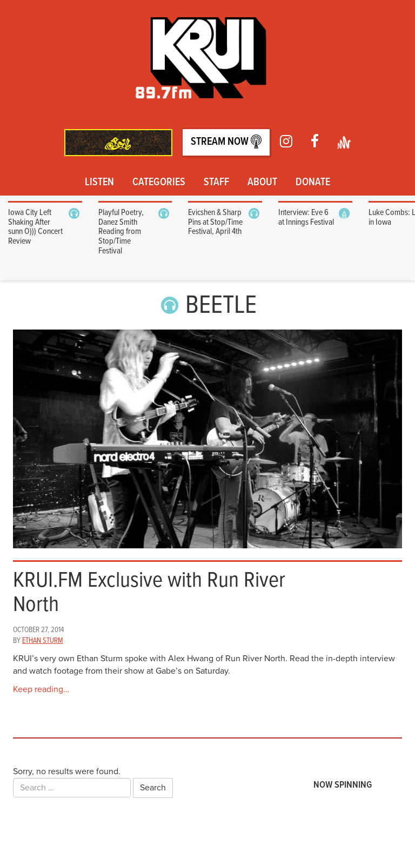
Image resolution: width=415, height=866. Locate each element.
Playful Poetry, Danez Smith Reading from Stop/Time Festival (121, 231)
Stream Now (226, 142)
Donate (313, 183)
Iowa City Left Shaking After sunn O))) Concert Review (35, 227)
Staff (216, 183)
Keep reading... (41, 689)
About (262, 183)
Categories (158, 183)
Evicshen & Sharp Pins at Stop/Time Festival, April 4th (215, 222)
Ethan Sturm (42, 641)
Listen (99, 183)
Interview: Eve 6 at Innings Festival (306, 217)
